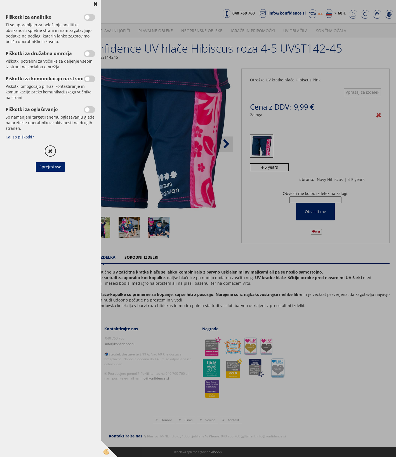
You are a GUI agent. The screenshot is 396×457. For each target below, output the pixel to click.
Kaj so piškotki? (20, 137)
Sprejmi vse (50, 166)
